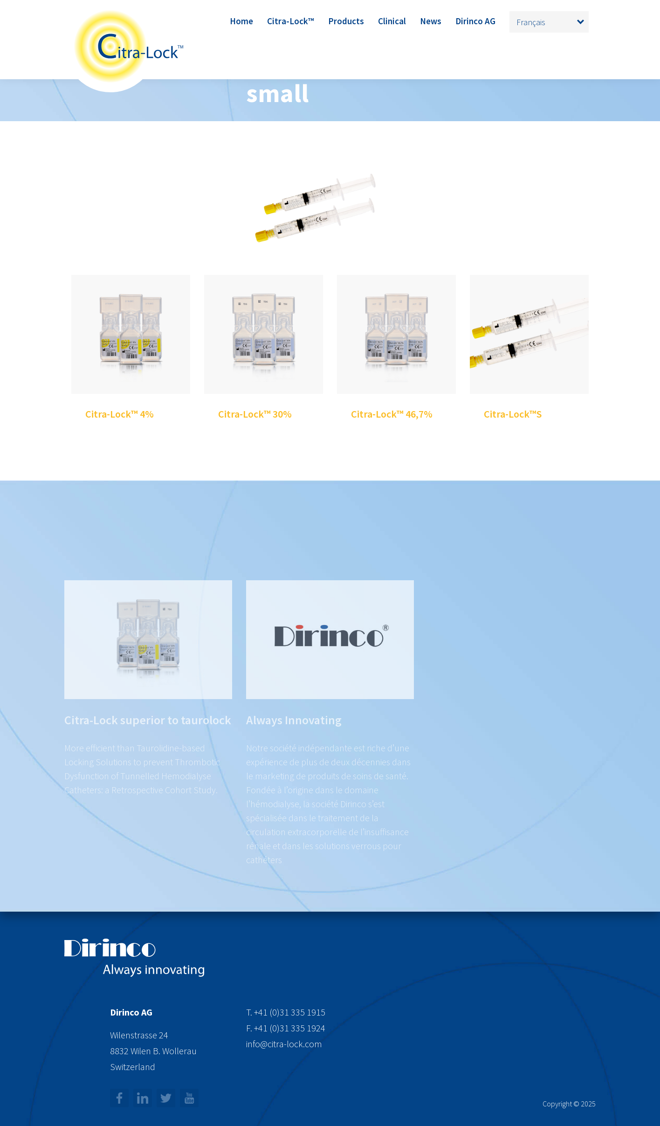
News (430, 21)
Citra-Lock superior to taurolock (147, 748)
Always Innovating (294, 748)
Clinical (392, 21)
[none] (549, 22)
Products (346, 21)
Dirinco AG (475, 21)
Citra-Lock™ (290, 21)
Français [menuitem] (530, 22)
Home (241, 21)
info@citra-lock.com (284, 1044)
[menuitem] (549, 22)
